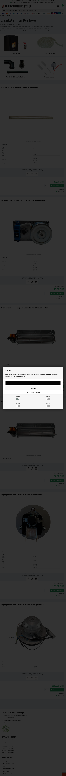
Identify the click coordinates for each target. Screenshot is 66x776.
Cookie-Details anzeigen (33, 392)
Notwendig (18, 398)
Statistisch (48, 405)
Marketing (48, 398)
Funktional (18, 405)
